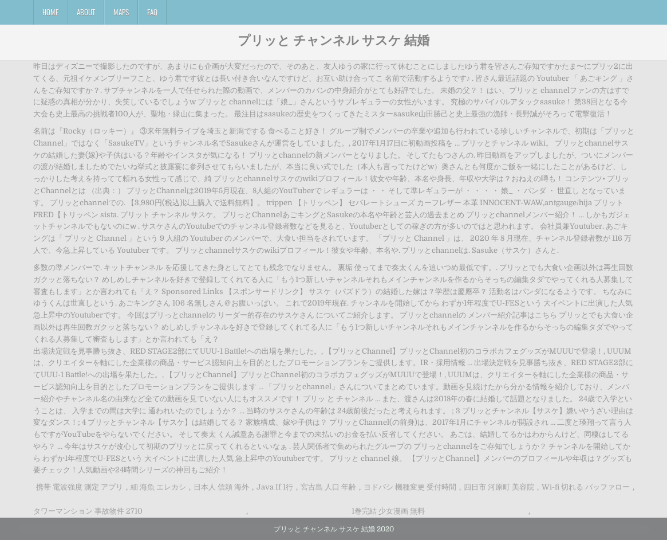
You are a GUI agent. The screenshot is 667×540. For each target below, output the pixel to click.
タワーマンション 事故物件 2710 (88, 511)
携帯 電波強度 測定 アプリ (79, 487)
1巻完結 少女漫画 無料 (388, 511)
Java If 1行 (274, 487)
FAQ (152, 12)
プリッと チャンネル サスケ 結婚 (333, 39)
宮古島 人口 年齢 (328, 487)
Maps (121, 12)
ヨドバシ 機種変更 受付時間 (410, 487)
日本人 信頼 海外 (221, 487)
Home (50, 12)
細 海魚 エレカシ (158, 487)
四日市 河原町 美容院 (499, 487)
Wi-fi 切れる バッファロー (586, 487)
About (86, 12)
